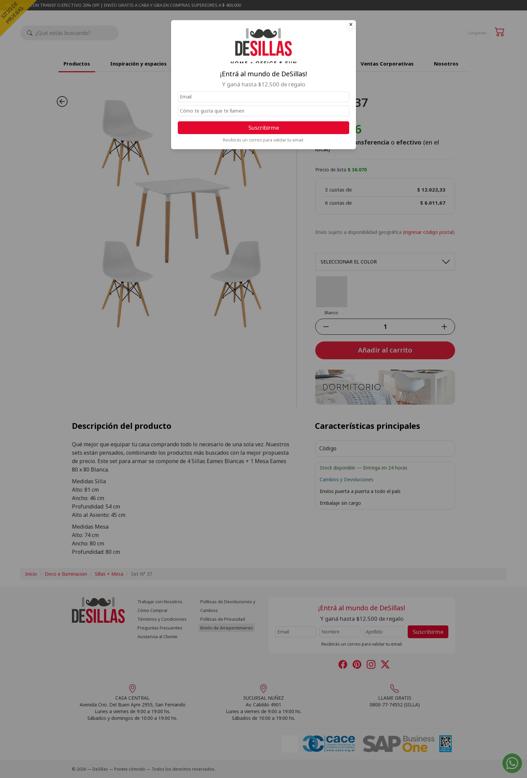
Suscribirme (263, 127)
